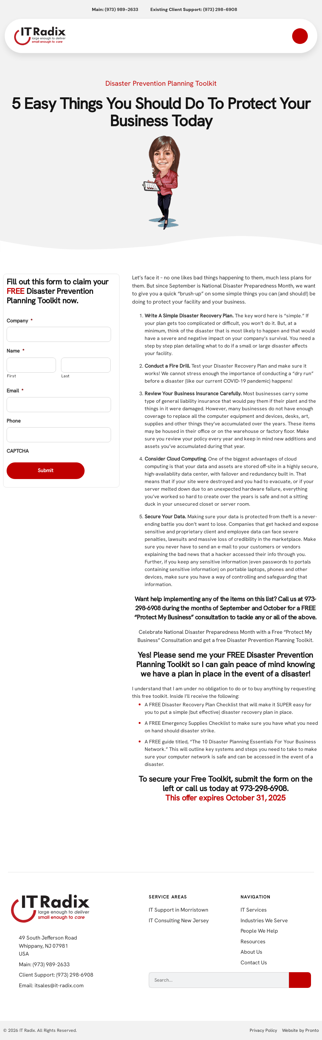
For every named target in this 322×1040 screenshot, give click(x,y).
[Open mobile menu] (300, 36)
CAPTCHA (18, 451)
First (11, 376)
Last (65, 376)
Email (15, 391)
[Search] (300, 980)
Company (19, 321)
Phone (14, 421)
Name (15, 351)
